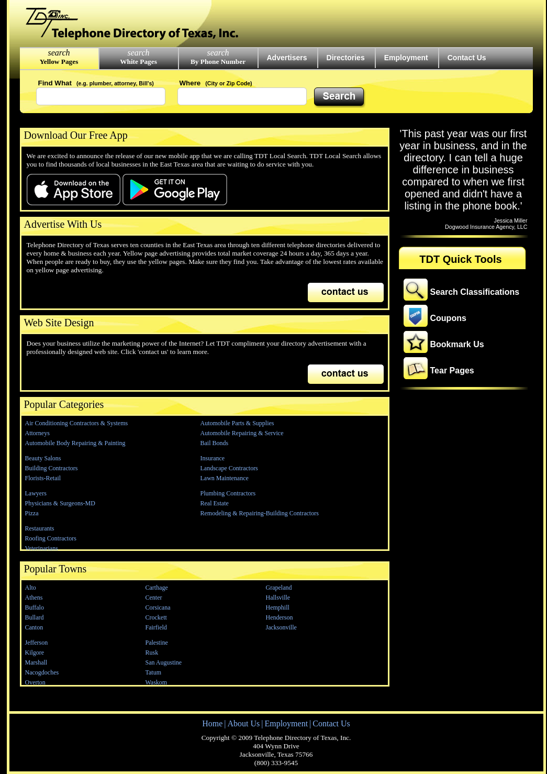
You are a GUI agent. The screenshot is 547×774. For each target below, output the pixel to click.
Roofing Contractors (50, 538)
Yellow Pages (59, 61)
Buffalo (34, 607)
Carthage (157, 587)
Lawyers (36, 493)
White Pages (138, 61)
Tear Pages (452, 370)
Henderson (279, 617)
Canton (34, 627)
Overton (35, 682)
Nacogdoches (42, 672)
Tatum (154, 672)
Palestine (157, 642)
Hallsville (278, 597)
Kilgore (34, 652)
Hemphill (277, 607)
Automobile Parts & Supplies (237, 423)
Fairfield (156, 627)
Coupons (448, 318)
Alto (30, 587)
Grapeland (279, 587)
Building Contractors (51, 468)
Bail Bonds (214, 443)
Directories (346, 57)
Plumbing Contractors (228, 493)
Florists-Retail (43, 478)
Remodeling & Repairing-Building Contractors (259, 513)
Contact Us (467, 57)
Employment (406, 57)
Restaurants (39, 528)
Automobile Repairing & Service (242, 433)
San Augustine (164, 662)
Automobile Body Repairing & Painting (75, 443)
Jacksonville (281, 627)
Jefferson (36, 642)
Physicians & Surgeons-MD (60, 503)
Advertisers (287, 57)
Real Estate (214, 503)
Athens (34, 597)
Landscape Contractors (229, 468)
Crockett (156, 617)
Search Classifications (475, 292)
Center (154, 597)
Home (212, 723)
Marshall (36, 662)
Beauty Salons (43, 458)
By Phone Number (218, 61)
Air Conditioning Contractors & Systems (76, 423)
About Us (243, 723)
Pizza (32, 513)
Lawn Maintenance (224, 478)
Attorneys (37, 433)
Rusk (152, 652)
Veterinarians (41, 548)
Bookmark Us (457, 344)
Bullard (34, 617)
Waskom (157, 682)
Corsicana (158, 607)
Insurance (212, 458)
